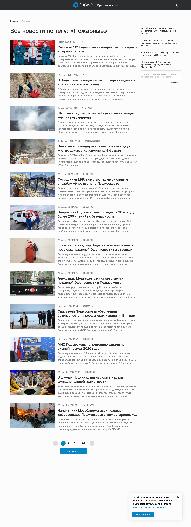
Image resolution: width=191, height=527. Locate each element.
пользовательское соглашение (149, 507)
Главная (14, 21)
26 (83, 443)
